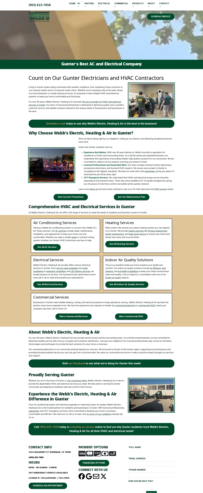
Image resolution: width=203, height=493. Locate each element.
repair (74, 237)
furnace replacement (157, 231)
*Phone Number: (137, 470)
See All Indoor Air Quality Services (127, 284)
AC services (60, 231)
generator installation (56, 271)
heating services (136, 231)
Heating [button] (89, 3)
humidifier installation (128, 271)
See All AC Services (46, 247)
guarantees (150, 171)
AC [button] (78, 3)
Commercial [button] (121, 3)
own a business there (77, 380)
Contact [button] (164, 3)
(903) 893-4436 (40, 5)
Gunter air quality (113, 277)
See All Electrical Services (50, 284)
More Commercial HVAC (131, 316)
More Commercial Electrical (73, 316)
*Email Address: (137, 458)
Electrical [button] (104, 3)
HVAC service (160, 189)
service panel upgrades (67, 268)
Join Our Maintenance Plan (131, 197)
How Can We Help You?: (140, 481)
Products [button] (138, 3)
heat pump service (137, 234)
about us (94, 189)
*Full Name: (134, 447)
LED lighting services (80, 271)
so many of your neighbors (99, 414)
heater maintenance (114, 234)
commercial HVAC (146, 305)
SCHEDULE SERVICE (160, 16)
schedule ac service (82, 427)
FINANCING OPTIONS (94, 463)
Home (72, 3)
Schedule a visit (55, 123)
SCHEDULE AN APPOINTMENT (48, 485)
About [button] (151, 3)
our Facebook (76, 363)
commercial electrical (125, 305)
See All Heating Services (122, 244)
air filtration (155, 268)
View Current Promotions (71, 197)
